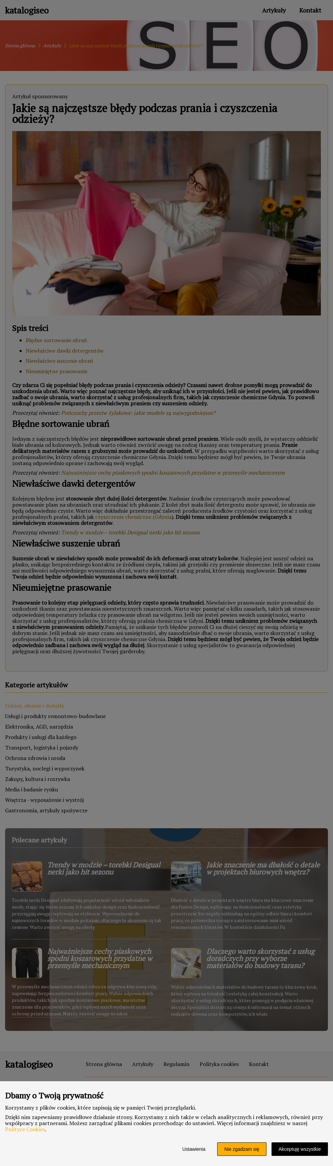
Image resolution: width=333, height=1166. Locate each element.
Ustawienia (193, 1149)
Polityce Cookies (25, 1129)
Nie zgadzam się (241, 1149)
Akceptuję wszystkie (300, 1149)
